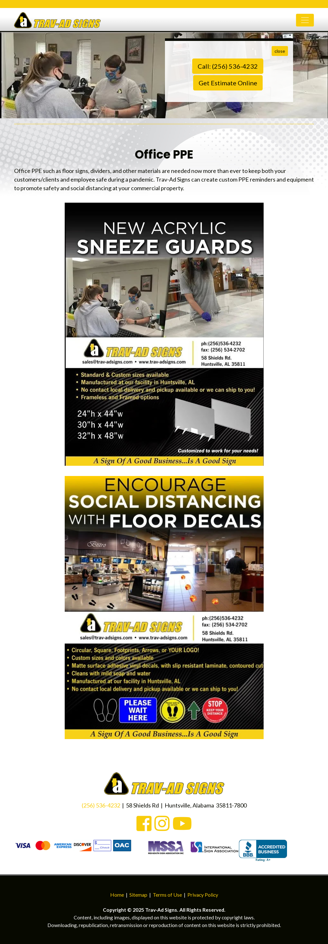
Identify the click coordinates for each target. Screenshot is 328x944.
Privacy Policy (202, 895)
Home (117, 895)
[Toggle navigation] (305, 23)
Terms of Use (167, 895)
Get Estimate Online (228, 83)
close (280, 51)
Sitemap (138, 895)
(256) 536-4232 (101, 805)
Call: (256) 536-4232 (228, 66)
